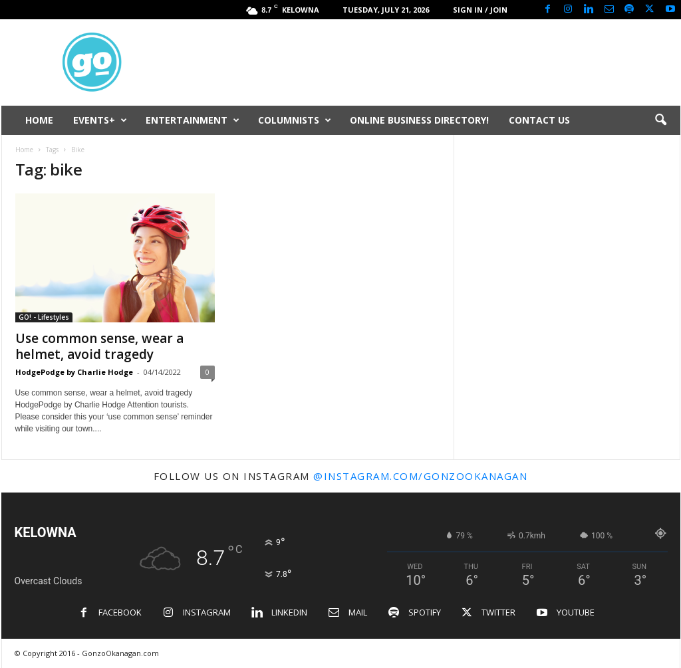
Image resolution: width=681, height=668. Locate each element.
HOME (39, 120)
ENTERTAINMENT (192, 120)
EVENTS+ (100, 120)
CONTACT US (539, 120)
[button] (660, 120)
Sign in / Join (480, 10)
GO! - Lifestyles (44, 317)
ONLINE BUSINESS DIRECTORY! (419, 120)
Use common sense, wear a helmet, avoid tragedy (99, 346)
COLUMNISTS (294, 120)
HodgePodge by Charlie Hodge (74, 372)
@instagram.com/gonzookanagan (420, 476)
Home (24, 149)
